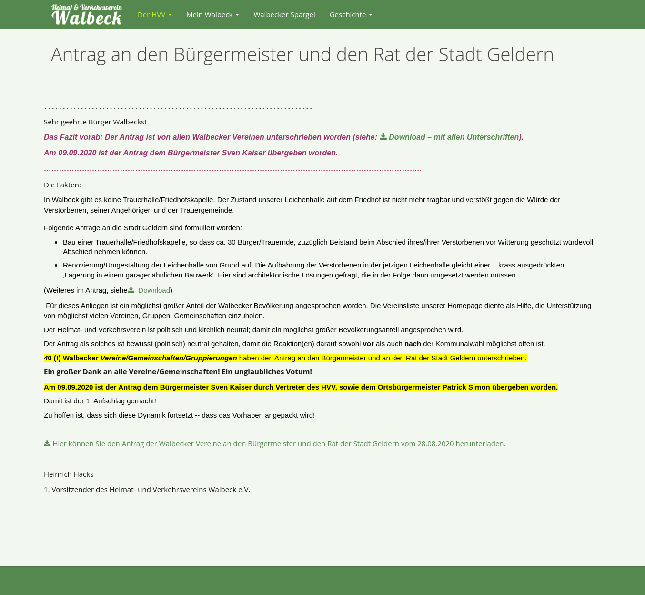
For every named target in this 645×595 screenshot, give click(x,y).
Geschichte (351, 14)
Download (153, 290)
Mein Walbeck (212, 14)
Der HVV (155, 14)
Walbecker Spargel (284, 14)
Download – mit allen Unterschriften (454, 137)
